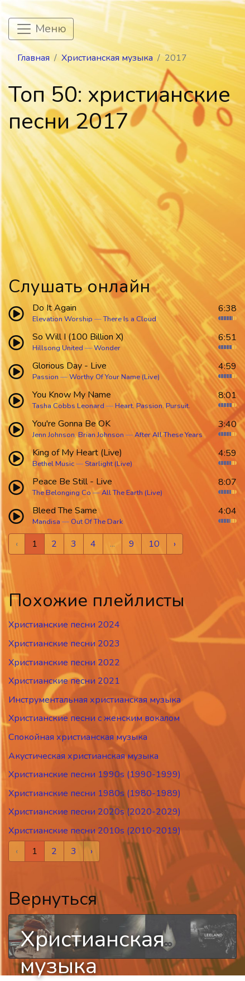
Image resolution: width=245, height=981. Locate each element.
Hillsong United (57, 348)
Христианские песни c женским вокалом (94, 718)
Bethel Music (53, 464)
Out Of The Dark (97, 522)
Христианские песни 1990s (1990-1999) (94, 774)
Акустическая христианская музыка (83, 756)
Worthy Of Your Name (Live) (114, 377)
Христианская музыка (107, 58)
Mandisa (46, 522)
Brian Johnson (101, 435)
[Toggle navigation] (41, 29)
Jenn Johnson (53, 435)
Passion (45, 377)
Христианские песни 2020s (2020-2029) (94, 812)
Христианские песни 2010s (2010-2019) (94, 831)
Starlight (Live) (108, 464)
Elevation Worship (62, 319)
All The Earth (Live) (132, 493)
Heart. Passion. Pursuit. (152, 406)
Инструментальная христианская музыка (94, 700)
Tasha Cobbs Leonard (68, 406)
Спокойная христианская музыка (77, 737)
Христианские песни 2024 (64, 625)
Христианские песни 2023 (64, 643)
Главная (33, 58)
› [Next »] (175, 544)
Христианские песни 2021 (64, 681)
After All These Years (168, 435)
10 (154, 544)
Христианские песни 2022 (64, 662)
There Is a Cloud (129, 319)
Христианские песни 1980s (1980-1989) (94, 793)
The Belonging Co (61, 493)
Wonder (107, 348)
